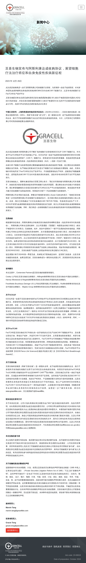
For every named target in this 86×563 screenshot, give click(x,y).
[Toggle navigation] (81, 7)
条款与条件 (47, 546)
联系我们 (67, 546)
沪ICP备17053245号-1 (12, 559)
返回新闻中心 (12, 530)
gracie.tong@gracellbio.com (17, 526)
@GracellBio (39, 391)
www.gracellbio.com (13, 391)
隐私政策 (58, 546)
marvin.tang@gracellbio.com (17, 511)
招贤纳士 (76, 546)
